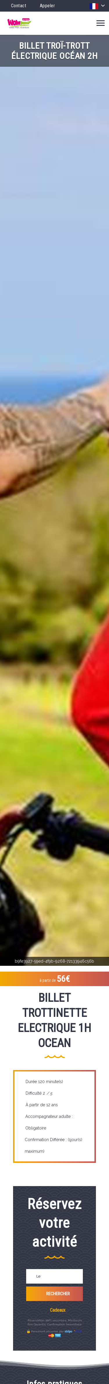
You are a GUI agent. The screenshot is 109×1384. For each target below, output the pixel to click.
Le (38, 1276)
